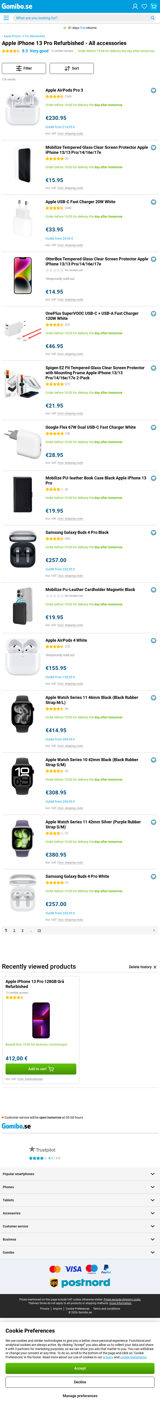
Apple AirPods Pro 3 (64, 90)
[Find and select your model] (84, 18)
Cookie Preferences (77, 1308)
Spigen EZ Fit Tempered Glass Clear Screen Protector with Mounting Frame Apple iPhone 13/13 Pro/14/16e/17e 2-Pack (95, 372)
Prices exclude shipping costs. (122, 1299)
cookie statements (133, 1357)
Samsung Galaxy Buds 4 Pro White (77, 876)
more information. (120, 1303)
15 (39, 930)
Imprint (57, 1308)
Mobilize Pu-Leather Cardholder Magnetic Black (90, 589)
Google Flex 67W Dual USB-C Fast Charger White (91, 427)
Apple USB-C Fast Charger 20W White (80, 201)
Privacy (44, 1308)
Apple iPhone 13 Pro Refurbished (24, 36)
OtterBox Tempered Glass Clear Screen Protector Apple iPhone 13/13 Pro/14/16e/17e (97, 261)
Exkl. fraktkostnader (30, 1079)
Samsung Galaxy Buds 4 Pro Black (77, 532)
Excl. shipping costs (70, 133)
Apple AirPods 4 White (66, 640)
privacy (108, 1357)
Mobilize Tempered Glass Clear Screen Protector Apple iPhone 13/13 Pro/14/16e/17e (97, 150)
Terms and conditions (106, 1308)
